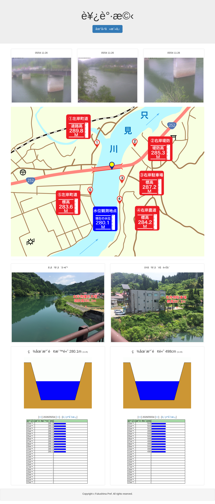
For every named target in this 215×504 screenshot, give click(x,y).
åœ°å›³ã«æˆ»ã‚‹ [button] (107, 29)
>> (57, 417)
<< (40, 417)
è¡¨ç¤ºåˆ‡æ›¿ (70, 417)
